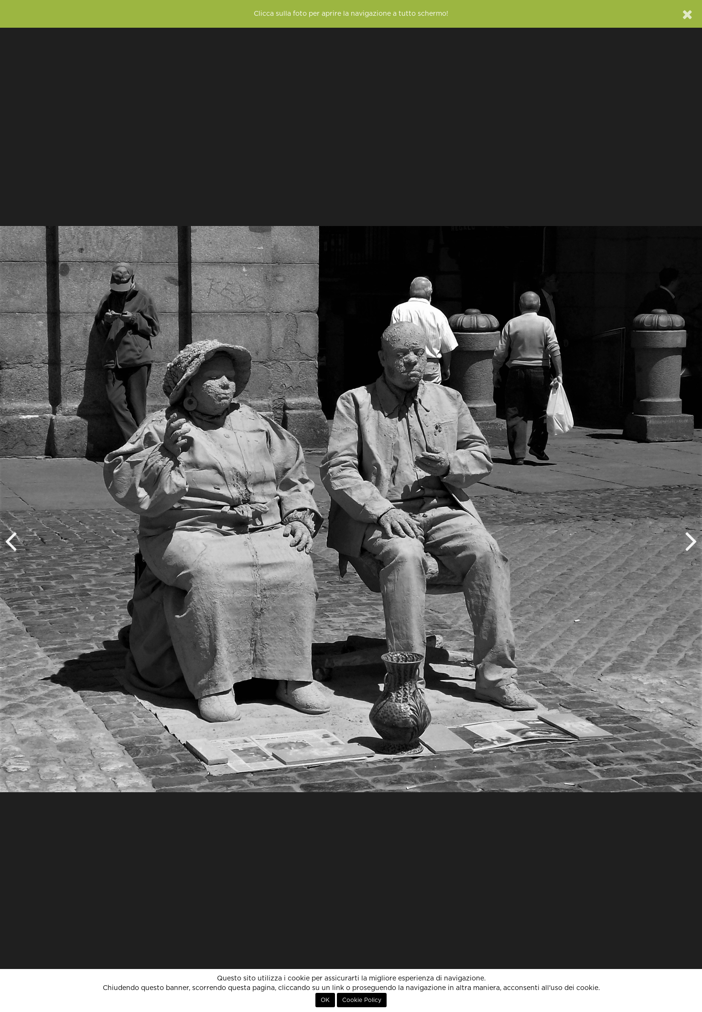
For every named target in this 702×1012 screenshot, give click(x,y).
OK (325, 1000)
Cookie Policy (361, 1000)
